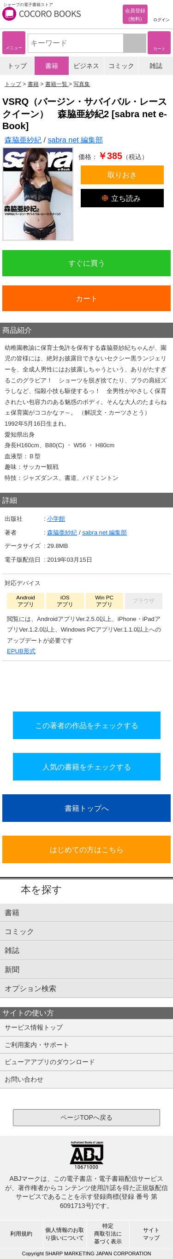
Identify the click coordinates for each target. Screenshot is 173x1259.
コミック (121, 65)
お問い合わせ (24, 1079)
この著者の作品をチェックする (86, 725)
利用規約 (21, 1234)
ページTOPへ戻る (86, 1117)
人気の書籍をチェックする (86, 767)
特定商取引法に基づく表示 (108, 1234)
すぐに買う (86, 263)
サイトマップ (151, 1234)
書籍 (51, 65)
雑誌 (155, 65)
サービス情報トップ (34, 1027)
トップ (17, 65)
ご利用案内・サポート (37, 1044)
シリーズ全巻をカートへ (86, 684)
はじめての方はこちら (87, 849)
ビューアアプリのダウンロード (50, 1061)
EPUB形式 (21, 651)
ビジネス (86, 65)
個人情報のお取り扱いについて (64, 1234)
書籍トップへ (87, 808)
